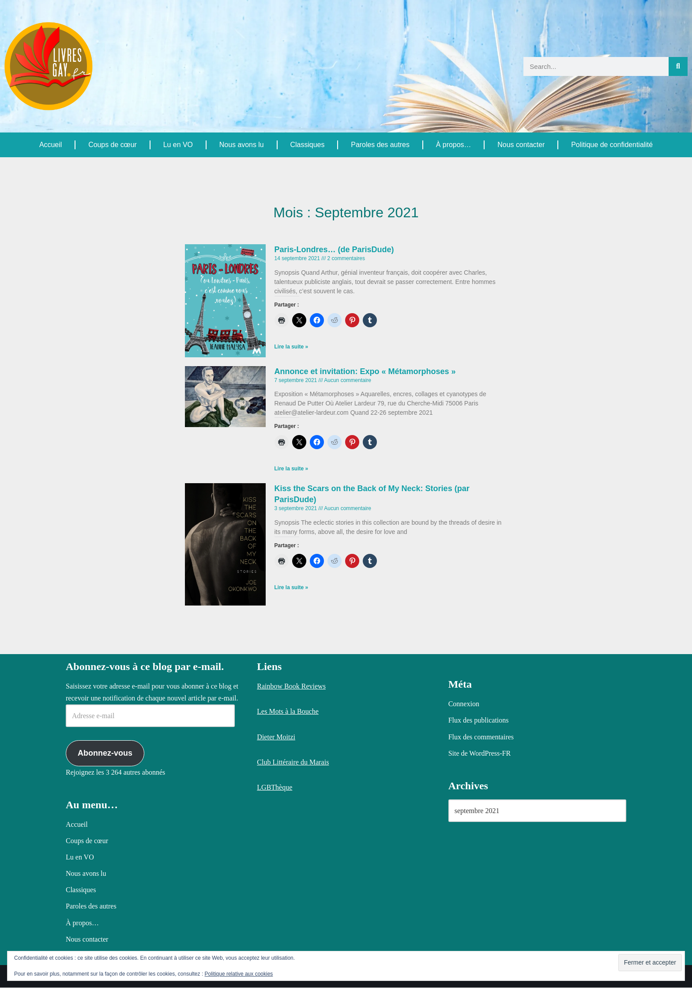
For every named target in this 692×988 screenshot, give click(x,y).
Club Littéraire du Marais (293, 762)
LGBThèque (274, 787)
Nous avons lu (241, 144)
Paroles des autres (379, 144)
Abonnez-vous (105, 753)
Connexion (463, 704)
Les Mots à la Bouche (288, 711)
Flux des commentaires (481, 737)
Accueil (50, 144)
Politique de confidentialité (612, 144)
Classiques (307, 144)
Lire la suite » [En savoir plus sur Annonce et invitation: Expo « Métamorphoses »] (291, 469)
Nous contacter (521, 144)
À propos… (453, 144)
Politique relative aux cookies (239, 974)
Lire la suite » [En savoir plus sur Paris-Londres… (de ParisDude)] (291, 347)
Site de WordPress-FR (479, 753)
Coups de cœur (112, 144)
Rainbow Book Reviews (291, 686)
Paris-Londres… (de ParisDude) (334, 249)
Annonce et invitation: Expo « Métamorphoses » (365, 371)
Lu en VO (178, 144)
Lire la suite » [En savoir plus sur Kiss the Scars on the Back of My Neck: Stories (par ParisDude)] (291, 588)
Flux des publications (478, 720)
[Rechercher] (678, 66)
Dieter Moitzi (276, 737)
